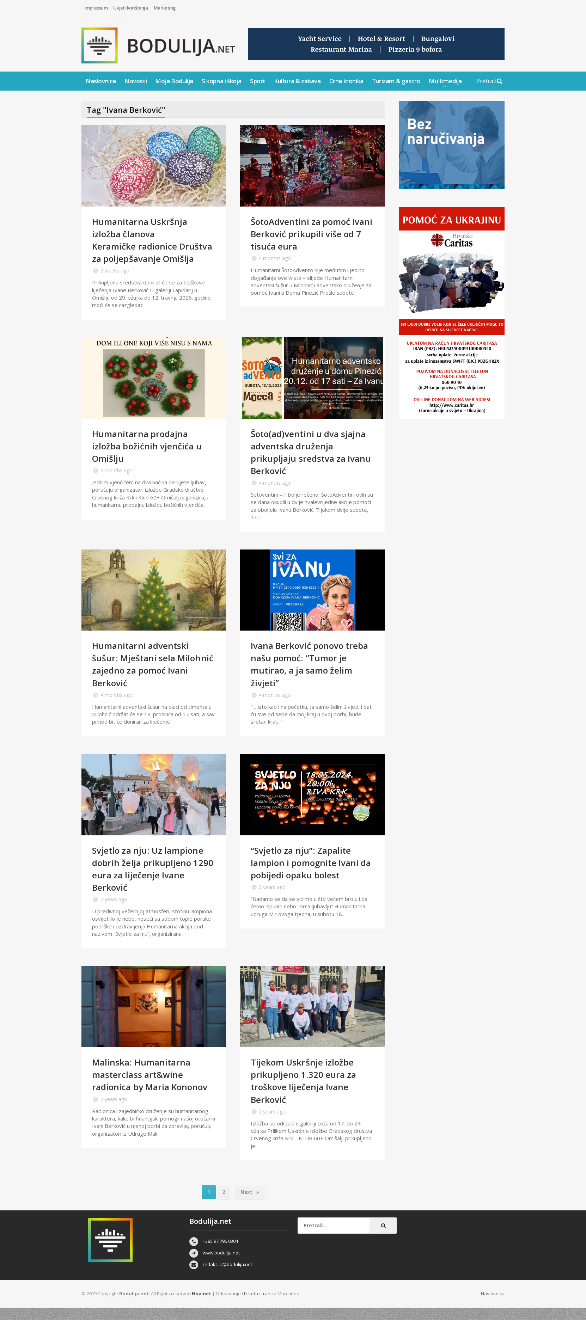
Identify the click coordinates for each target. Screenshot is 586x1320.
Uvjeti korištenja (130, 8)
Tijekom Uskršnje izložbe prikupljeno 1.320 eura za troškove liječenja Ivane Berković (306, 1093)
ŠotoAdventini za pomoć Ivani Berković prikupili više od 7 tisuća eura (310, 233)
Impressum (96, 8)
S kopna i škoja (222, 81)
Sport (257, 81)
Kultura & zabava (297, 81)
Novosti (135, 81)
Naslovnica (101, 81)
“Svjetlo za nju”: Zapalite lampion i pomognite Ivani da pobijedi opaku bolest (308, 875)
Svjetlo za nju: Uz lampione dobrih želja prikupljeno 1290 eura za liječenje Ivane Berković (151, 881)
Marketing (165, 8)
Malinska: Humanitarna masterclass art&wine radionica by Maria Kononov (153, 1086)
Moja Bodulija (174, 81)
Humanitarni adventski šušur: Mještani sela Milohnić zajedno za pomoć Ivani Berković (150, 676)
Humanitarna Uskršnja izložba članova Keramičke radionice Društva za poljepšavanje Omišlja (146, 246)
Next (250, 1204)
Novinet (201, 1306)
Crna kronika (346, 81)
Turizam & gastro (396, 81)
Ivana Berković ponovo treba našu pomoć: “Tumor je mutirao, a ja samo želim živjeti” (309, 676)
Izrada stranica (260, 1306)
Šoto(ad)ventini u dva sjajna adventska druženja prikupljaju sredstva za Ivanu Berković (311, 464)
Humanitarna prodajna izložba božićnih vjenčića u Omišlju (149, 458)
